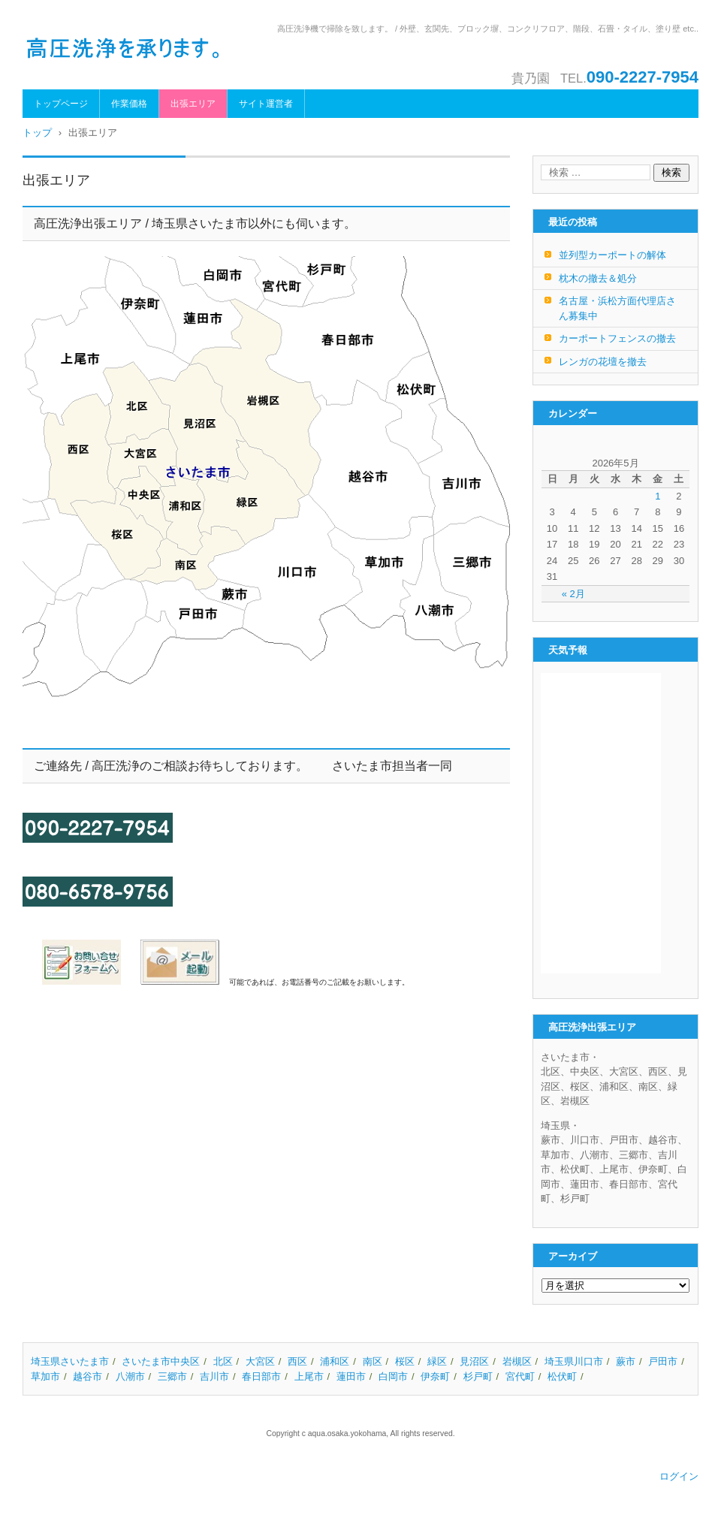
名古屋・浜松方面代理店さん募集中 (617, 308)
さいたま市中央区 (161, 1361)
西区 (297, 1361)
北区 (223, 1361)
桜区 (405, 1361)
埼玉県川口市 (574, 1361)
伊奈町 (435, 1376)
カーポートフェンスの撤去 (617, 338)
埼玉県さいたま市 (70, 1361)
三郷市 (172, 1376)
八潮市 (130, 1376)
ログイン (678, 1476)
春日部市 (261, 1376)
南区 (372, 1361)
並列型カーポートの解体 (612, 255)
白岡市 (393, 1376)
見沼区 (474, 1361)
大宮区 (260, 1361)
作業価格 (129, 103)
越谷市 (87, 1376)
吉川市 (214, 1376)
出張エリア (193, 103)
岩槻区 (517, 1361)
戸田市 (662, 1361)
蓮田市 (351, 1376)
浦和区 (334, 1361)
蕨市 (625, 1361)
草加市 (45, 1376)
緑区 (437, 1361)
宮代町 (520, 1376)
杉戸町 (478, 1376)
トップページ (61, 103)
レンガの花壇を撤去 (603, 361)
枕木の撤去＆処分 (598, 278)
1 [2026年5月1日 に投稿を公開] (657, 496)
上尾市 (309, 1376)
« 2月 (573, 593)
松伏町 (562, 1376)
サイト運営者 (266, 103)
